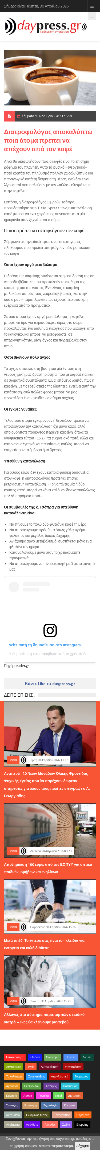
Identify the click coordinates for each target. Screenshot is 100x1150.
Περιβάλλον (31, 1086)
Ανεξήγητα (13, 1124)
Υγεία (13, 759)
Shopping (82, 1124)
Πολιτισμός (70, 1086)
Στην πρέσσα (73, 1067)
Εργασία (11, 1096)
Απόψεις (51, 1086)
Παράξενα (83, 1115)
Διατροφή (74, 1096)
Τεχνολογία (50, 1105)
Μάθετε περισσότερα (56, 1146)
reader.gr (21, 665)
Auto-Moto (13, 1115)
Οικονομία (52, 1057)
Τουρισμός (81, 1076)
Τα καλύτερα (14, 1076)
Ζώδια (66, 1124)
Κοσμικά (69, 1105)
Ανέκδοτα (32, 1124)
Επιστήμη (31, 1105)
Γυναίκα (43, 1096)
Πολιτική (71, 1057)
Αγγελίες (50, 1124)
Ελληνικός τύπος (36, 1115)
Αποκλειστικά (59, 1076)
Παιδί (58, 1096)
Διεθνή (87, 1057)
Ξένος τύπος (62, 1115)
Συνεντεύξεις (36, 1076)
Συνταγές (12, 1105)
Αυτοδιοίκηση (49, 1067)
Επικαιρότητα (14, 1057)
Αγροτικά (12, 1086)
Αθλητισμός (13, 1067)
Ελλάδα (35, 1057)
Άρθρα (27, 1096)
